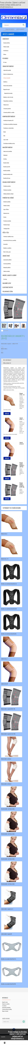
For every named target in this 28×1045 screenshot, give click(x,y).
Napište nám (5, 1002)
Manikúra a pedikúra (7, 248)
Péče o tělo (6, 232)
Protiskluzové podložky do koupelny (10, 124)
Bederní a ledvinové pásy (8, 74)
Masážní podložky (6, 170)
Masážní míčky (6, 163)
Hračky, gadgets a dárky (9, 275)
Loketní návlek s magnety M (6, 934)
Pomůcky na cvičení (8, 198)
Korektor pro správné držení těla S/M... (8, 984)
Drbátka (5, 159)
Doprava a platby (5, 1004)
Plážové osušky (6, 46)
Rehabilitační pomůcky (9, 182)
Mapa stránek (5, 1011)
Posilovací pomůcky (7, 221)
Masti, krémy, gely (6, 252)
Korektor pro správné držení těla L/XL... (8, 959)
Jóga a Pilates (6, 209)
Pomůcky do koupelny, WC (8, 120)
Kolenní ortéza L (4, 534)
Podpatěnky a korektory (8, 101)
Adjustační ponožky (7, 70)
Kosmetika (5, 244)
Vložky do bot (6, 105)
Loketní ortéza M (21, 443)
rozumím (3, 1036)
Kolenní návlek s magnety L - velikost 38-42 (21, 471)
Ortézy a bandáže (20, 29)
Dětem (4, 54)
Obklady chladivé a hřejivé (8, 194)
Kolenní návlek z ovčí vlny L (6, 759)
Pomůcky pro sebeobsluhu (8, 128)
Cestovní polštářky (7, 263)
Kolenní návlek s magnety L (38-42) (21, 465)
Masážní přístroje (6, 178)
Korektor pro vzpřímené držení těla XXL (8, 634)
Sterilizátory (5, 50)
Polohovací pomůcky (7, 190)
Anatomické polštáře (7, 260)
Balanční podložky (6, 201)
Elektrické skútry (8, 287)
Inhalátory (5, 82)
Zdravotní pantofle (7, 108)
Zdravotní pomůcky (10, 29)
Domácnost (6, 39)
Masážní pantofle (6, 166)
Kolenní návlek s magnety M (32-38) (21, 485)
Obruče (4, 217)
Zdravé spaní (6, 256)
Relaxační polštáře (6, 267)
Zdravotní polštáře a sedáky (8, 112)
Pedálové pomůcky (7, 186)
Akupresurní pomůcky (7, 151)
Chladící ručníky (6, 205)
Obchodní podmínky (6, 1007)
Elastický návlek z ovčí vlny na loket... (8, 809)
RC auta (4, 62)
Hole (4, 135)
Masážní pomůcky (7, 147)
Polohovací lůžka (8, 291)
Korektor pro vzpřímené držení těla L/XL (9, 584)
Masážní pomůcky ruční (7, 174)
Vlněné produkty (6, 271)
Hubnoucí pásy (6, 213)
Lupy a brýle (5, 139)
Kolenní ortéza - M (21, 394)
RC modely (5, 58)
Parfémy (5, 279)
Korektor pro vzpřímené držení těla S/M (9, 609)
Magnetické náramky (8, 93)
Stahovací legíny (6, 224)
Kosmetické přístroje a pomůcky (9, 240)
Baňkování (5, 155)
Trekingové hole (6, 228)
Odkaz (2, 347)
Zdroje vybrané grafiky (7, 1009)
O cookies (4, 1006)
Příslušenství (7, 363)
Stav (2, 351)
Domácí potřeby (6, 43)
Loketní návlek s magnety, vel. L (7, 909)
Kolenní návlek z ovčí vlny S (6, 784)
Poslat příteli (5, 330)
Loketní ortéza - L (21, 418)
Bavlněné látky (7, 283)
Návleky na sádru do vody (8, 97)
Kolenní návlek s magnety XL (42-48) (8, 734)
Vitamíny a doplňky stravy (8, 236)
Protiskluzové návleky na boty (9, 143)
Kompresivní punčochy (7, 85)
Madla (4, 132)
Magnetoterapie (6, 89)
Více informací (7, 360)
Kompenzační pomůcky (9, 116)
